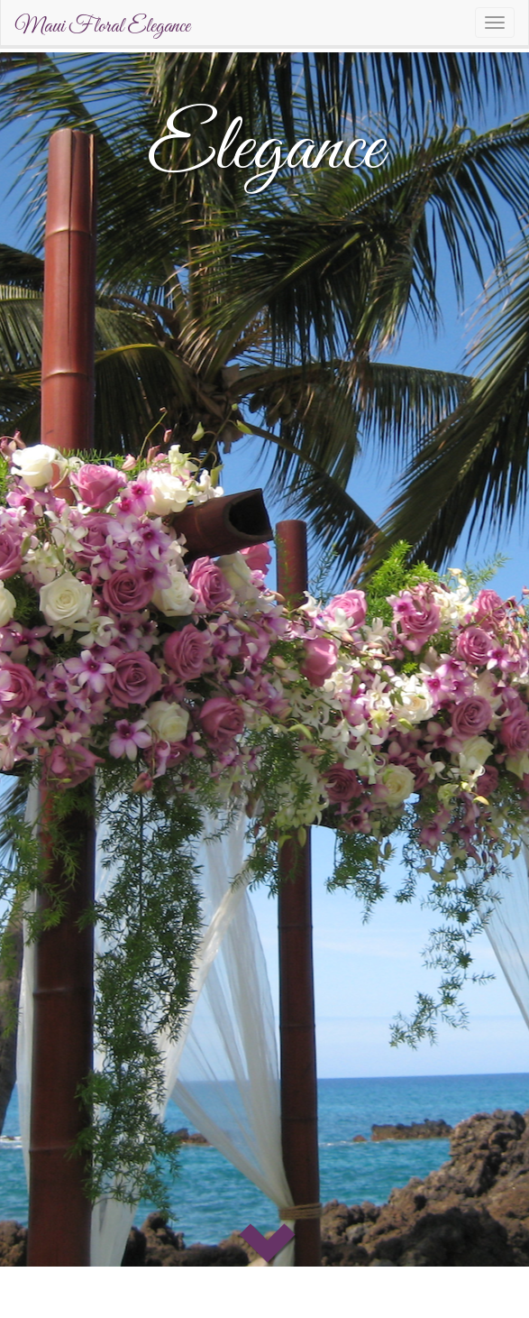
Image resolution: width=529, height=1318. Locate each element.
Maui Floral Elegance (102, 27)
